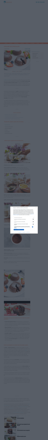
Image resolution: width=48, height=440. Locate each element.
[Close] (36, 208)
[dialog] (24, 220)
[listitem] (24, 217)
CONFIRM (19, 229)
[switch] (33, 219)
